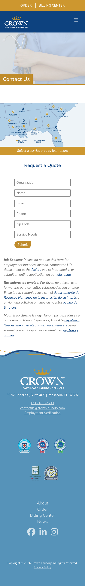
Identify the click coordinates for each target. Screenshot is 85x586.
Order (24, 5)
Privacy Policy (42, 567)
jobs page (63, 274)
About (42, 503)
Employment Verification (42, 413)
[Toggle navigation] (76, 20)
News (42, 521)
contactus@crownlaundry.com (42, 408)
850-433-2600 (42, 403)
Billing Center (50, 5)
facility (36, 269)
